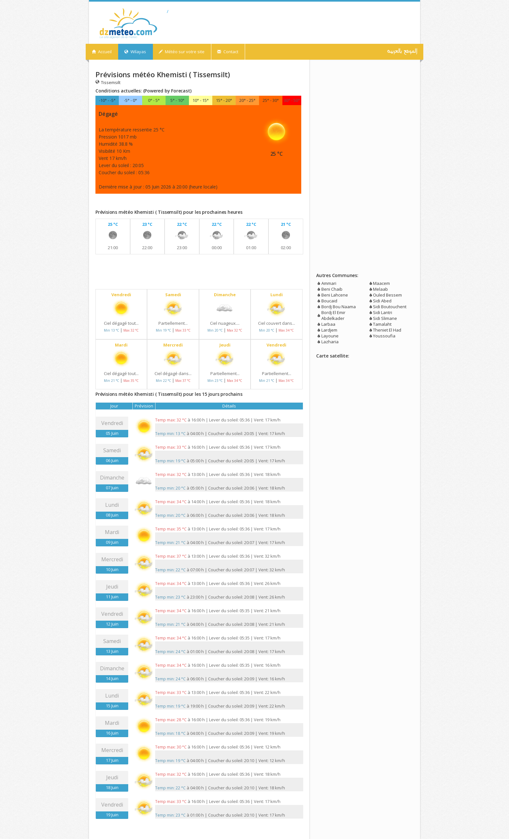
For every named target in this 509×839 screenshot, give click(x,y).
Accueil (102, 52)
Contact (227, 52)
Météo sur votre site (182, 52)
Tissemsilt (107, 82)
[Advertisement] (171, 203)
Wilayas (135, 52)
